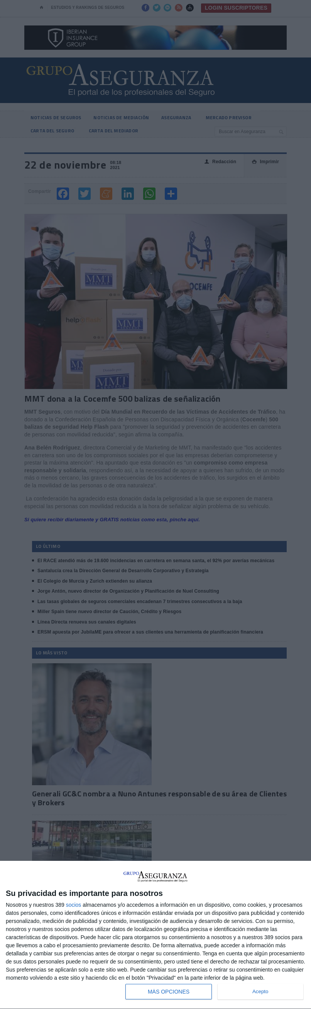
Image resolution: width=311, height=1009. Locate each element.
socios (73, 905)
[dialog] (155, 935)
